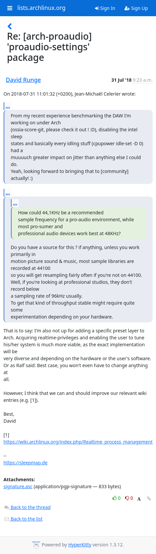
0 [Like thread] (117, 498)
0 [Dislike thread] (129, 498)
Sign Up (136, 8)
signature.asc (18, 486)
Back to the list (23, 519)
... (8, 105)
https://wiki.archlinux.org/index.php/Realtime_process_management (78, 442)
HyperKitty (79, 544)
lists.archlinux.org (41, 8)
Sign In (105, 8)
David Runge (23, 80)
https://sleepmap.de (26, 462)
